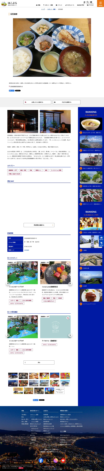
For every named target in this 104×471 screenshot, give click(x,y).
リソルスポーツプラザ (16, 287)
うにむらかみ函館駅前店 (50, 287)
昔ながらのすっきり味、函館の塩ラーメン (92, 132)
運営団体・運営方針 (46, 452)
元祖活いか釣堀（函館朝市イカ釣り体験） (92, 232)
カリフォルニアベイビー (89, 304)
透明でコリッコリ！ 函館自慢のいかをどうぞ (92, 204)
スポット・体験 (51, 9)
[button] (8, 283)
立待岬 (85, 286)
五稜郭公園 (86, 268)
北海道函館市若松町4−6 (16, 86)
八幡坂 (85, 250)
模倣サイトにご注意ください (52, 449)
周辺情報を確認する (43, 225)
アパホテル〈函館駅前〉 (50, 341)
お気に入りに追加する (34, 102)
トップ (43, 9)
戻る (32, 362)
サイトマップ (56, 452)
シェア (12, 90)
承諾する (21, 468)
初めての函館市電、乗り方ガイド (92, 168)
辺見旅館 (26, 250)
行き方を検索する (62, 102)
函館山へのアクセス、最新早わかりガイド (92, 150)
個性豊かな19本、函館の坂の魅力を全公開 (92, 186)
